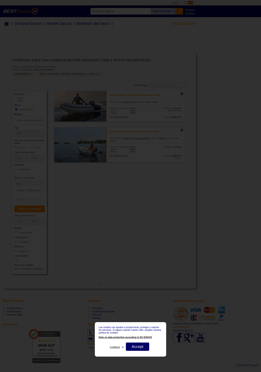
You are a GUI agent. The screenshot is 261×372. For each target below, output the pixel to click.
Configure (115, 347)
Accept (137, 346)
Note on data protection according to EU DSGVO (125, 337)
